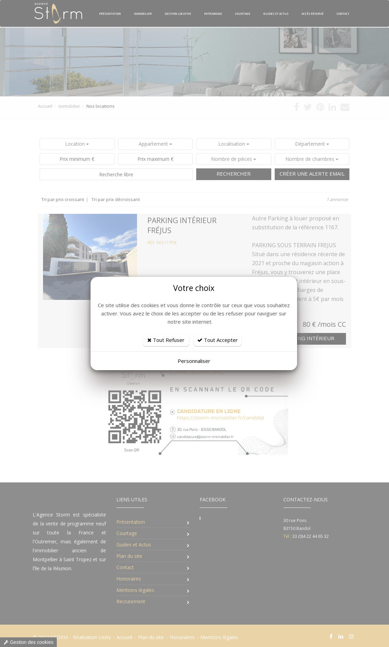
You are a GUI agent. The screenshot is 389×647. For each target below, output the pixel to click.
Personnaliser (194, 360)
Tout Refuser (166, 339)
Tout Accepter (217, 339)
